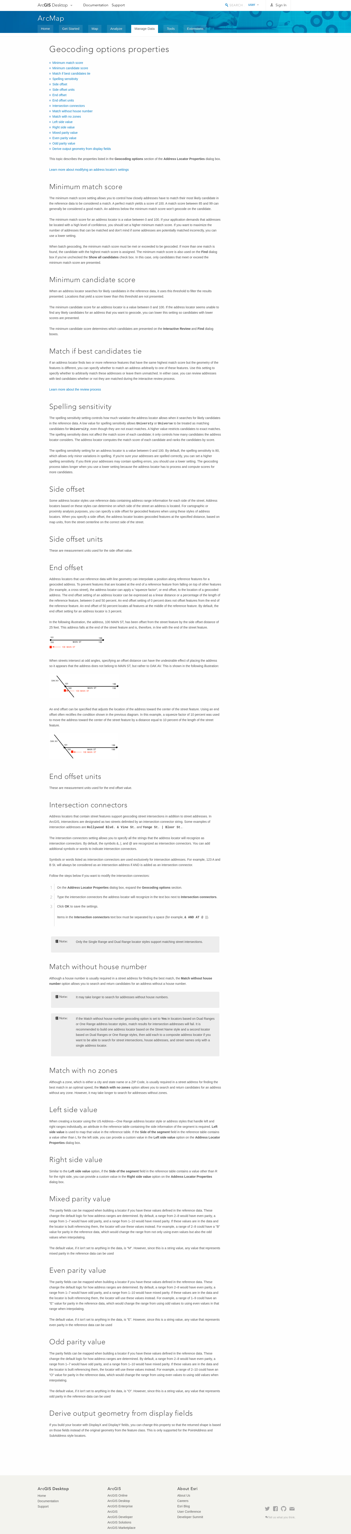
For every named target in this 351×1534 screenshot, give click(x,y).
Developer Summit (190, 1517)
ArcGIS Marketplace (121, 1528)
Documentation (95, 5)
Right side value (63, 127)
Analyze (116, 28)
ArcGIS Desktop (118, 1501)
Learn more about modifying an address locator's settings (89, 169)
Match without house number (72, 111)
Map (95, 28)
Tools (171, 28)
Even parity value (64, 138)
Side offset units (63, 89)
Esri (303, 5)
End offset (59, 95)
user (251, 4)
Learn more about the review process (75, 389)
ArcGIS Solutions (119, 1522)
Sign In (281, 5)
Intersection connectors (68, 106)
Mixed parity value (65, 132)
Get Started (70, 28)
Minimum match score (67, 63)
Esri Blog (183, 1506)
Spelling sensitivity (65, 79)
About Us (183, 1495)
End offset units (63, 100)
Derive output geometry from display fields (81, 149)
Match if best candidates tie (71, 73)
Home (45, 28)
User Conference (189, 1511)
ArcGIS (112, 1511)
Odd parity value (63, 143)
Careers (182, 1501)
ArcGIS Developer (120, 1517)
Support (118, 5)
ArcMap (51, 18)
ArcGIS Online (117, 1495)
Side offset (59, 84)
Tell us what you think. (281, 1517)
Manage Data (145, 28)
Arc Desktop (53, 5)
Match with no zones (66, 116)
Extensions (195, 28)
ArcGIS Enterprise (120, 1506)
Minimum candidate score (70, 68)
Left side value (62, 122)
